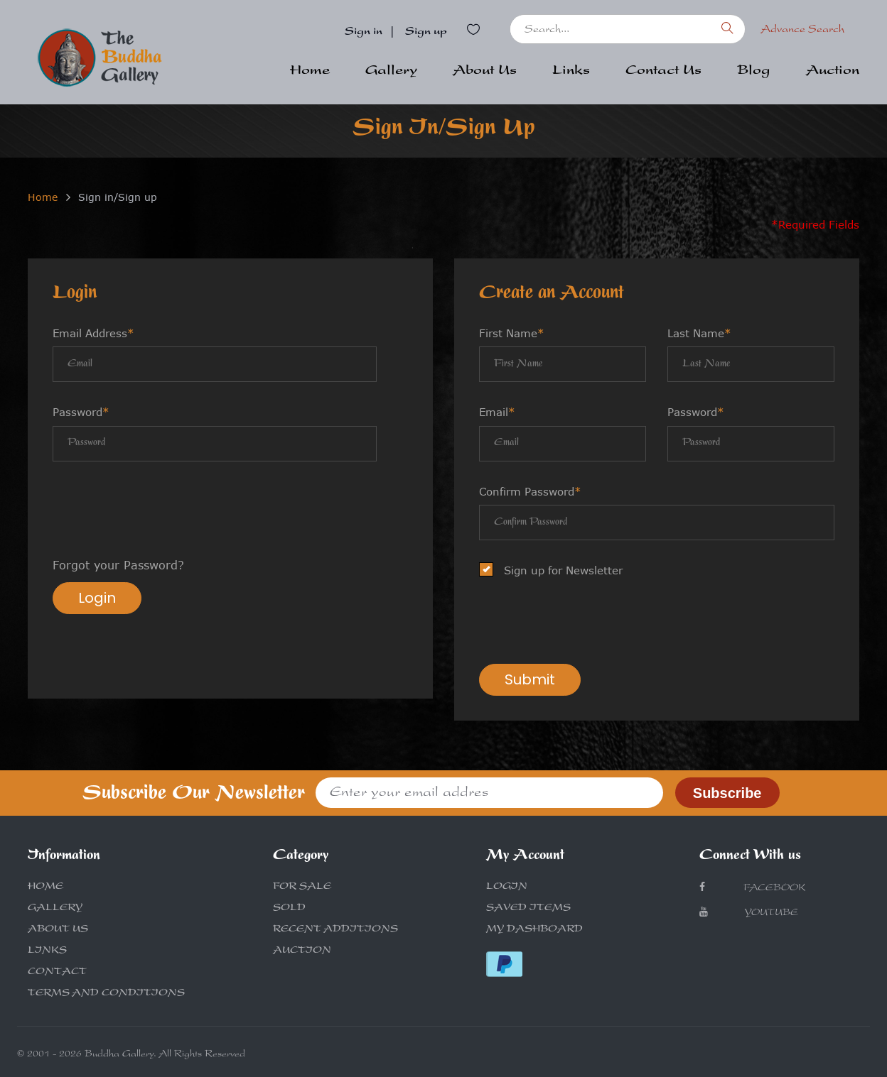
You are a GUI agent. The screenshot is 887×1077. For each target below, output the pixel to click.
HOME (45, 887)
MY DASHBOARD (534, 930)
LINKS (47, 951)
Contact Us (663, 72)
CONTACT (57, 973)
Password (81, 411)
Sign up (426, 32)
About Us (485, 72)
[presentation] (161, 511)
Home (310, 72)
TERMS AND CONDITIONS (106, 994)
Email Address (93, 333)
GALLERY (55, 909)
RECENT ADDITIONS (335, 930)
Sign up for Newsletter (555, 570)
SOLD (289, 909)
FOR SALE (302, 887)
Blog (753, 72)
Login (97, 598)
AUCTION (302, 951)
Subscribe (727, 793)
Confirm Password (530, 491)
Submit (530, 679)
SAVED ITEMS (528, 909)
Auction (832, 72)
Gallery (391, 72)
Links (571, 72)
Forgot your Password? (118, 565)
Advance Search (802, 30)
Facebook (752, 888)
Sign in (363, 32)
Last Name (699, 333)
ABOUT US (58, 930)
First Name (511, 333)
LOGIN (506, 887)
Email (497, 411)
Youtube (748, 913)
